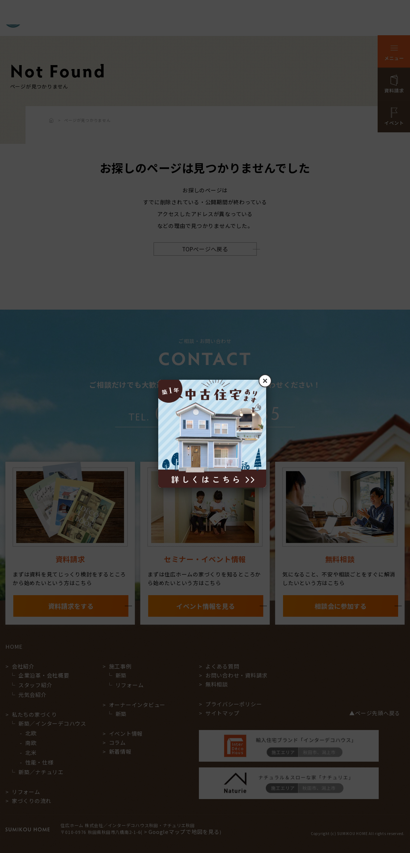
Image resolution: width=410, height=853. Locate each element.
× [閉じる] (265, 381)
